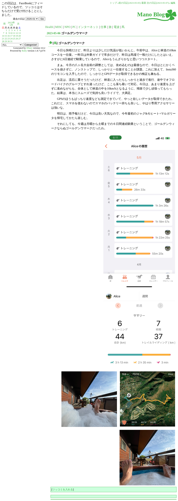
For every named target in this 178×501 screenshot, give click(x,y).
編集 (173, 3)
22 (6, 38)
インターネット (88, 26)
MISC (58, 26)
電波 (117, 26)
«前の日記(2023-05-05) (129, 3)
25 (14, 38)
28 (3, 41)
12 (17, 33)
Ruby (24, 50)
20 (19, 36)
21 (3, 38)
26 (17, 38)
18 (14, 36)
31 (11, 41)
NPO (67, 26)
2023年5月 (11, 23)
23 (8, 38)
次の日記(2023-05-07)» (158, 3)
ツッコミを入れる (62, 489)
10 (11, 33)
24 (11, 38)
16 (8, 36)
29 (6, 41)
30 (8, 41)
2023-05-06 (53, 33)
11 (14, 33)
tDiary (29, 48)
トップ (113, 3)
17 (11, 36)
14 (3, 36)
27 (19, 38)
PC (74, 26)
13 (19, 33)
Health (49, 26)
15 (6, 36)
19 (17, 36)
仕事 (103, 26)
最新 (143, 3)
